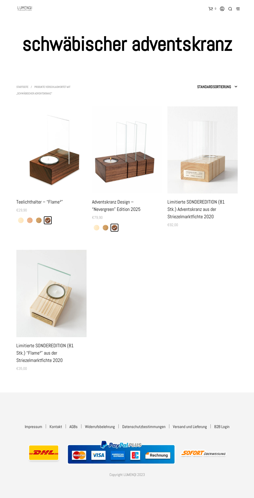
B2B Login (221, 426)
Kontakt (56, 426)
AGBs (73, 426)
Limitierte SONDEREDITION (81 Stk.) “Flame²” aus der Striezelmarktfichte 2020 (45, 352)
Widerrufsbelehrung (100, 426)
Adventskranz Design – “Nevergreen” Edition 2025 (116, 205)
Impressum (33, 426)
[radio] (20, 220)
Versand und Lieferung (190, 426)
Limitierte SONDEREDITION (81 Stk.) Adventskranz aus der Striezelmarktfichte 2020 (196, 209)
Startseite (22, 87)
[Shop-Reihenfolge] (200, 87)
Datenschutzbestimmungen (144, 426)
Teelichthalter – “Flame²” (39, 202)
